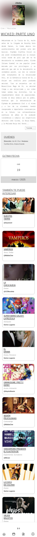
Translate (30, 128)
